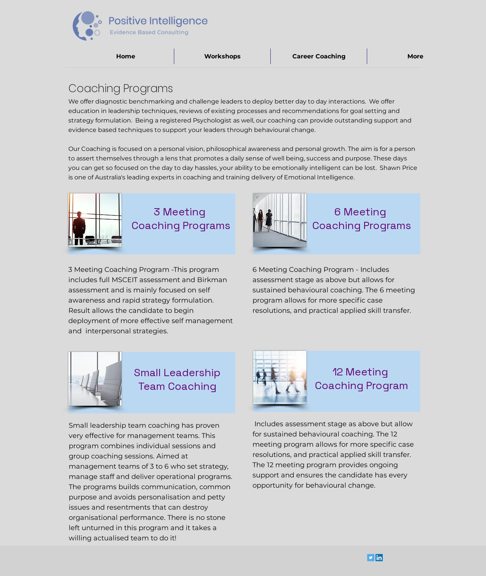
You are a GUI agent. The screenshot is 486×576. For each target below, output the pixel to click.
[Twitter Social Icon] (370, 557)
